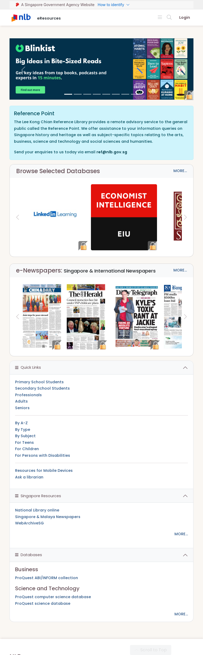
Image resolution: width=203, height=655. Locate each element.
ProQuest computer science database (53, 596)
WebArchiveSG (29, 523)
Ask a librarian (29, 477)
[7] (135, 94)
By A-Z (21, 423)
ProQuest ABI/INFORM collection (46, 577)
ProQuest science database (42, 603)
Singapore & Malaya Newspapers (47, 516)
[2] (87, 94)
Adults (21, 401)
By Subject (25, 436)
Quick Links (28, 367)
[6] (125, 94)
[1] (78, 94)
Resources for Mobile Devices (44, 470)
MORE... (180, 170)
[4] (106, 94)
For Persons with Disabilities (42, 455)
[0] (68, 94)
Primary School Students (39, 382)
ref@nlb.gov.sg (111, 152)
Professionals (28, 395)
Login (184, 17)
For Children (27, 448)
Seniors (22, 407)
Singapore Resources (38, 496)
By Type (22, 429)
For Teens (24, 442)
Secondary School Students (42, 388)
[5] (116, 94)
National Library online (37, 510)
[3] (97, 94)
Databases (28, 554)
